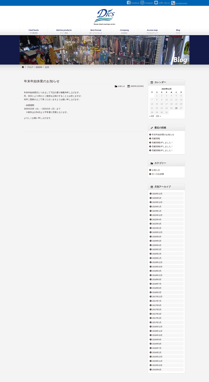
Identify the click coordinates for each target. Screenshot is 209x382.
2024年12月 (157, 201)
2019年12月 (157, 257)
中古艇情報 (65, 373)
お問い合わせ (127, 373)
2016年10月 (157, 324)
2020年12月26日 (137, 86)
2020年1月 (157, 253)
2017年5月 (157, 300)
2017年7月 (157, 292)
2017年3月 (157, 308)
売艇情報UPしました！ (162, 142)
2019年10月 (157, 261)
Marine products (64, 31)
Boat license (96, 31)
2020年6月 (157, 233)
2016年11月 (157, 320)
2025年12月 (157, 193)
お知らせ (120, 86)
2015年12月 (157, 343)
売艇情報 (156, 138)
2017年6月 (157, 296)
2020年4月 (157, 241)
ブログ (30, 67)
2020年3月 (157, 245)
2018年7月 (157, 276)
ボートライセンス (92, 373)
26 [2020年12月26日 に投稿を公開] (176, 108)
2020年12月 (157, 229)
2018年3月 (157, 284)
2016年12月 (157, 316)
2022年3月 (157, 221)
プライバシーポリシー (144, 373)
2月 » (158, 116)
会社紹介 (106, 373)
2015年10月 (157, 351)
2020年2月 (157, 249)
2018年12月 (157, 268)
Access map (152, 31)
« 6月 (151, 116)
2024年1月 (157, 205)
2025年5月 (157, 197)
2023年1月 (157, 209)
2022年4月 (157, 217)
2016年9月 (157, 328)
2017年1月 (157, 312)
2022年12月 (157, 213)
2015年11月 (157, 347)
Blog (178, 31)
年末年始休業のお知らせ (42, 81)
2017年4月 (157, 304)
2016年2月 (157, 339)
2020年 (39, 67)
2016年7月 (157, 336)
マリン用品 (77, 373)
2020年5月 (157, 237)
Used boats (33, 31)
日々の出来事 (158, 174)
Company (124, 31)
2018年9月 (157, 272)
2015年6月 (157, 355)
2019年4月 (157, 264)
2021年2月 (157, 225)
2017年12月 (157, 288)
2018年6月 (157, 280)
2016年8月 (157, 332)
